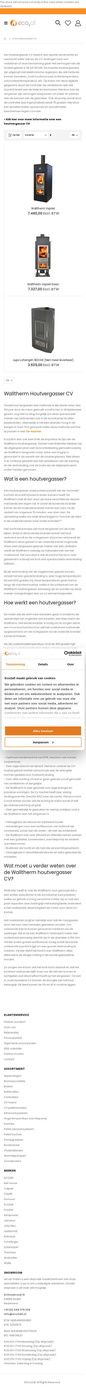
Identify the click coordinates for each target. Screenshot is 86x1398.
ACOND (9, 1178)
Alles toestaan (43, 731)
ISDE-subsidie (13, 1048)
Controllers (11, 1097)
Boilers (8, 1086)
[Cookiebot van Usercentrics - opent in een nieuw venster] (64, 653)
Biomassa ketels (14, 1081)
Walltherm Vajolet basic (43, 284)
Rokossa (9, 1236)
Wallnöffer (10, 1258)
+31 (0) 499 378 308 (17, 1310)
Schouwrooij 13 (14, 1295)
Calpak (8, 1188)
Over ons (10, 1027)
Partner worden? (15, 1022)
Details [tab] (43, 664)
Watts (7, 1263)
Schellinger (11, 1242)
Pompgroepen (13, 1140)
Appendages (12, 1076)
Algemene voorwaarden (20, 1043)
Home (5, 39)
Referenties (11, 1032)
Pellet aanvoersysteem (19, 1129)
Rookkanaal (11, 1145)
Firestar (9, 1210)
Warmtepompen (15, 1156)
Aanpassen (43, 742)
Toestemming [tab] (15, 664)
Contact (9, 1059)
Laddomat (10, 1231)
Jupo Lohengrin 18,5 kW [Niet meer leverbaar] (43, 360)
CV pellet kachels (15, 1108)
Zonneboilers (12, 1161)
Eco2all (8, 1204)
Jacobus (9, 1220)
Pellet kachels (13, 1134)
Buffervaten (11, 1092)
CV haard (10, 1102)
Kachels (9, 1124)
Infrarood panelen (16, 1113)
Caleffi (8, 1194)
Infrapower (11, 1215)
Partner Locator (14, 1054)
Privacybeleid (13, 1038)
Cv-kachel (33, 431)
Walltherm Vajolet (43, 208)
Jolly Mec (10, 1226)
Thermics (10, 1252)
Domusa (9, 1199)
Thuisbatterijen (13, 1150)
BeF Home (10, 1183)
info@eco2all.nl (15, 1314)
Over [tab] (70, 664)
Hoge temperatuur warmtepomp (25, 1118)
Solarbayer (11, 1247)
